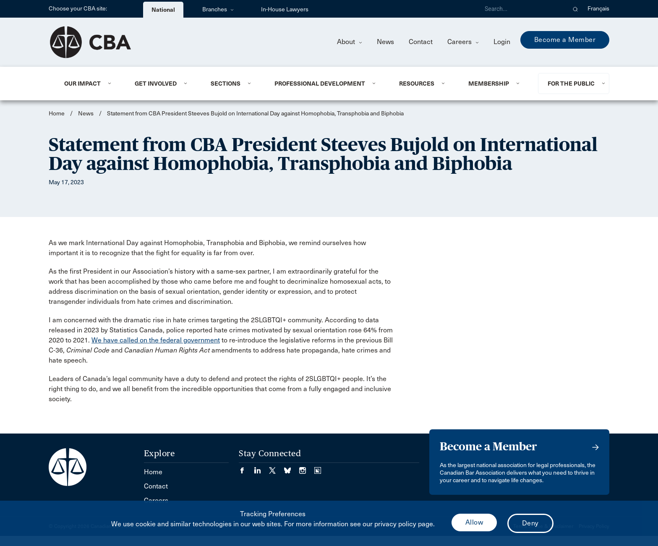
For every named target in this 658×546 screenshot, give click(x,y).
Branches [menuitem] (218, 9)
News (385, 42)
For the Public (571, 83)
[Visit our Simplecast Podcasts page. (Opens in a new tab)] (317, 468)
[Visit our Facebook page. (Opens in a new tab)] (246, 468)
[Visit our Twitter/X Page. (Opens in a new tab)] (276, 468)
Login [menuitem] (502, 42)
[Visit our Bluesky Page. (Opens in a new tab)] (291, 468)
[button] (575, 9)
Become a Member (565, 40)
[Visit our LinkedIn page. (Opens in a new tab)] (261, 468)
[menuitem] (89, 83)
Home (57, 113)
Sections (225, 83)
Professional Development (319, 83)
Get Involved (156, 83)
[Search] (522, 9)
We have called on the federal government (155, 340)
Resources (416, 83)
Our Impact (82, 83)
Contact (421, 42)
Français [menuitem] (598, 8)
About (349, 42)
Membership (488, 83)
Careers (463, 42)
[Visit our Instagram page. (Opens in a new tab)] (306, 468)
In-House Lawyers (284, 9)
